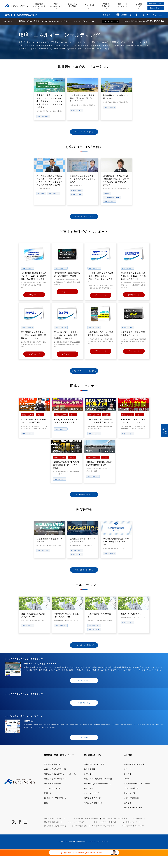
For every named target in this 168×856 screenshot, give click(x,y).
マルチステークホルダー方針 (132, 833)
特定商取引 (137, 826)
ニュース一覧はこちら (110, 21)
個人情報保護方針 (51, 829)
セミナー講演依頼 (79, 833)
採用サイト (128, 810)
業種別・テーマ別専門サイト (56, 805)
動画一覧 (48, 800)
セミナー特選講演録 (52, 791)
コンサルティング (91, 800)
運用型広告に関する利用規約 (86, 826)
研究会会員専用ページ (93, 810)
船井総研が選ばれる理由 (134, 772)
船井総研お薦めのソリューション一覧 (60, 781)
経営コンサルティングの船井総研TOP (17, 27)
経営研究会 (88, 796)
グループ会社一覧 (131, 796)
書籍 (46, 810)
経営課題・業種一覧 (52, 772)
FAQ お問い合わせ (129, 829)
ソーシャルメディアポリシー (76, 829)
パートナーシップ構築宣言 (103, 833)
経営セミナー (89, 781)
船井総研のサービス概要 (94, 772)
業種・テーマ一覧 (42, 27)
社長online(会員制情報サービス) (97, 791)
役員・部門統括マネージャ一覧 (137, 791)
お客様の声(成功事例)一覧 (55, 776)
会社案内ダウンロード (133, 815)
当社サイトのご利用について (56, 826)
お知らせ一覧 (129, 800)
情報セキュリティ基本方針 (105, 829)
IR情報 (127, 786)
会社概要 (127, 781)
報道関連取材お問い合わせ (55, 833)
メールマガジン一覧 (52, 796)
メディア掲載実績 (131, 805)
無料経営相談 (89, 776)
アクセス (127, 776)
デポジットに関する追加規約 (115, 826)
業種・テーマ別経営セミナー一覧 (98, 786)
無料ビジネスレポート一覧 (55, 786)
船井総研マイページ (92, 805)
